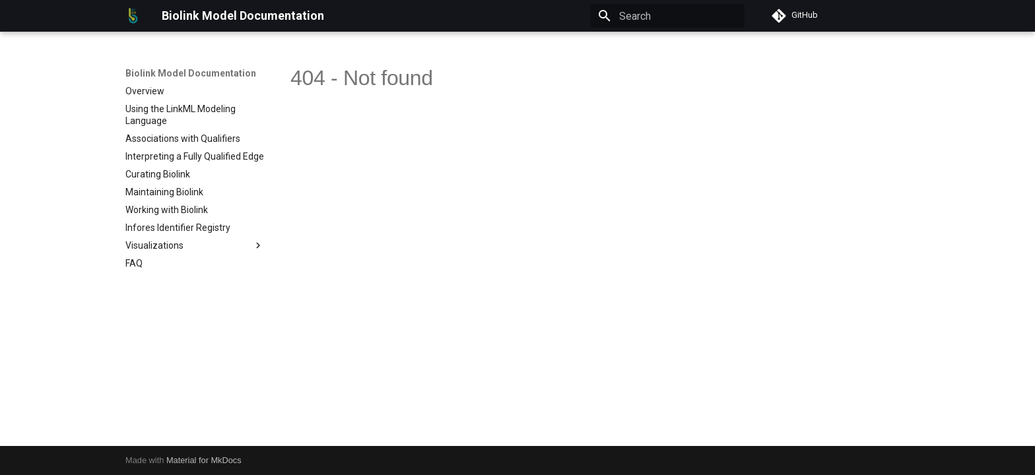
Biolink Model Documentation (190, 73)
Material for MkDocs (204, 460)
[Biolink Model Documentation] (133, 16)
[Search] (667, 16)
